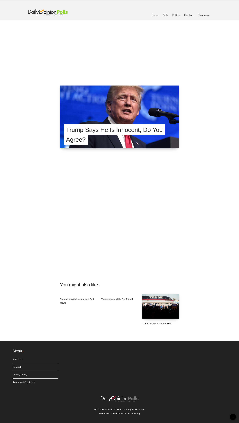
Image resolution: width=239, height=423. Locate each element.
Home (155, 15)
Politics (176, 15)
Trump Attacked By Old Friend (117, 299)
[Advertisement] (119, 48)
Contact (17, 367)
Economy (203, 15)
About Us (18, 359)
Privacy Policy (20, 374)
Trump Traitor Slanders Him (156, 323)
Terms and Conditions (24, 382)
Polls (165, 15)
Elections (189, 15)
